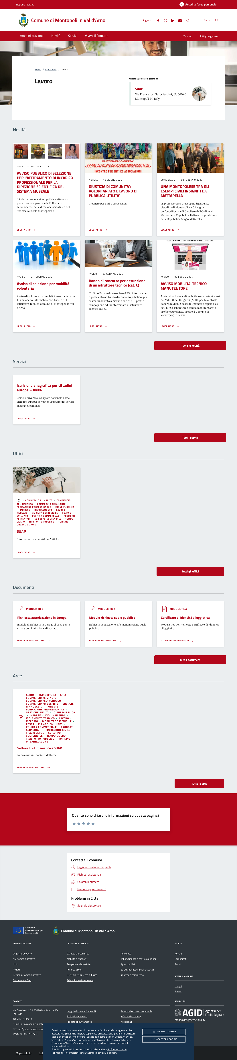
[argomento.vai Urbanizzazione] (26, 524)
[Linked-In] (171, 20)
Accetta (164, 1039)
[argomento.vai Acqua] (30, 695)
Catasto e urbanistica (78, 954)
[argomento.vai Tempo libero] (56, 736)
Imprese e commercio (132, 975)
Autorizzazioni (74, 970)
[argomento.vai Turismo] (64, 521)
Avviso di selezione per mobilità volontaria (43, 286)
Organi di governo (22, 954)
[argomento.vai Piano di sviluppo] (50, 724)
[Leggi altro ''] (26, 552)
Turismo (187, 36)
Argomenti (50, 69)
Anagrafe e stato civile (78, 964)
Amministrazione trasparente (136, 1011)
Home (38, 69)
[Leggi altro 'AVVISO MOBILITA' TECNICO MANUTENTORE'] (170, 326)
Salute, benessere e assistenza (137, 970)
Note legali (126, 1022)
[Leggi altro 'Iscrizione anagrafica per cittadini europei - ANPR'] (26, 418)
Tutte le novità (190, 345)
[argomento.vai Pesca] (30, 724)
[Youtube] (178, 20)
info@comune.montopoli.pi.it (36, 1024)
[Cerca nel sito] (217, 20)
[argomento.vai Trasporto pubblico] (42, 521)
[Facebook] (156, 20)
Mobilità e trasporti (77, 959)
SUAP (139, 88)
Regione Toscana (25, 4)
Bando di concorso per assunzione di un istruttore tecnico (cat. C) (117, 283)
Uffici (16, 964)
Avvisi (178, 964)
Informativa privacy (131, 1016)
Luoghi (178, 986)
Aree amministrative (24, 959)
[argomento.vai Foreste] (53, 706)
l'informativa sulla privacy (102, 1053)
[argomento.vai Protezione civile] (58, 730)
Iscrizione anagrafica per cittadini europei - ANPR (44, 387)
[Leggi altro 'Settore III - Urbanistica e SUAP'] (33, 767)
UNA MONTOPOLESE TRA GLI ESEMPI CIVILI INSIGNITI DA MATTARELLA (185, 191)
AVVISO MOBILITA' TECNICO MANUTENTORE (184, 286)
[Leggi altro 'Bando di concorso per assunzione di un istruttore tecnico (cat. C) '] (98, 326)
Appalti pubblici (128, 964)
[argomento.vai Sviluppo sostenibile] (48, 519)
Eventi (178, 991)
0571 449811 (24, 1019)
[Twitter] (164, 20)
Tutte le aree (199, 783)
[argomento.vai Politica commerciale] (46, 516)
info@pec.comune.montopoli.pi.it (35, 1029)
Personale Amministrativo (27, 975)
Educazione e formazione (80, 980)
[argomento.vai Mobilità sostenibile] (45, 513)
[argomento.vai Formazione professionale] (34, 507)
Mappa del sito (23, 1053)
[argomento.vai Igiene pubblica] (64, 507)
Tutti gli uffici (190, 571)
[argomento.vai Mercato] (22, 513)
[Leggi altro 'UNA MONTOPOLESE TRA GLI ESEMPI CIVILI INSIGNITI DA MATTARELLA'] (170, 229)
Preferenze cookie (117, 1049)
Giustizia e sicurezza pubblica (82, 975)
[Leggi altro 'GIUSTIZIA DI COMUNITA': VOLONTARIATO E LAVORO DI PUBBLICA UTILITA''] (98, 229)
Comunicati (181, 959)
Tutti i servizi (190, 437)
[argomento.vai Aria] (63, 695)
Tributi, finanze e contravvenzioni (138, 959)
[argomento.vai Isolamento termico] (41, 718)
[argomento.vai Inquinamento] (43, 510)
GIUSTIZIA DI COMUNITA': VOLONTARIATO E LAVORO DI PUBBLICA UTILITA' (113, 191)
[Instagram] (185, 20)
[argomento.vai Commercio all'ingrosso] (44, 701)
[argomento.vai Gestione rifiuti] (37, 712)
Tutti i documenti (190, 660)
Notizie (178, 954)
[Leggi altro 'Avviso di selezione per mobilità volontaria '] (26, 326)
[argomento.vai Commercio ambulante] (51, 504)
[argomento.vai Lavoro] (61, 510)
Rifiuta (164, 1032)
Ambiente (126, 954)
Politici (16, 970)
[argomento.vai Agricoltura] (48, 695)
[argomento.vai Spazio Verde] (35, 733)
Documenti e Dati (22, 980)
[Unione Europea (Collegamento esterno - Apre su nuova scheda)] (29, 931)
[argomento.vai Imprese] (25, 510)
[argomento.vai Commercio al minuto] (39, 500)
